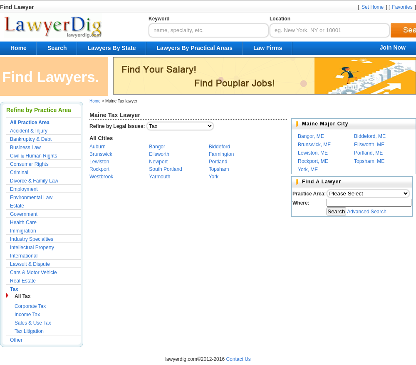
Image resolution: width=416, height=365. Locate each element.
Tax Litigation (29, 331)
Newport (158, 162)
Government (23, 214)
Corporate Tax (30, 306)
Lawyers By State (112, 48)
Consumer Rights (29, 164)
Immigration (23, 231)
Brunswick (100, 154)
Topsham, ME (369, 161)
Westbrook (101, 177)
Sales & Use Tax (33, 323)
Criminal (19, 172)
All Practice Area (30, 122)
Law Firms (267, 48)
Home (18, 48)
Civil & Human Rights (33, 156)
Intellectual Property (32, 247)
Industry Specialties (31, 239)
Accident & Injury (28, 131)
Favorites (402, 7)
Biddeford (219, 147)
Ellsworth (159, 154)
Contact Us (238, 359)
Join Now (393, 47)
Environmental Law (31, 197)
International (23, 256)
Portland (218, 162)
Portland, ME (368, 153)
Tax (14, 289)
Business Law (25, 147)
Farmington (221, 154)
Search (57, 48)
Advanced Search (366, 212)
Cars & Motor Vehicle (33, 272)
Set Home (373, 7)
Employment (24, 189)
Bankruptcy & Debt (31, 139)
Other (16, 340)
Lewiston (99, 162)
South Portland (165, 169)
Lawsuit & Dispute (30, 264)
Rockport (99, 169)
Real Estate (23, 281)
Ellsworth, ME (369, 145)
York (214, 177)
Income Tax (27, 315)
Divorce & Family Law (34, 181)
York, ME (308, 169)
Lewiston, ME (313, 153)
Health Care (23, 222)
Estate (17, 206)
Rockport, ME (313, 161)
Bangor (157, 147)
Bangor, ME (311, 136)
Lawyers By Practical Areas (195, 48)
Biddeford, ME (370, 136)
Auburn (97, 147)
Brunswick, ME (314, 145)
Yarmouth (159, 177)
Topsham (219, 169)
